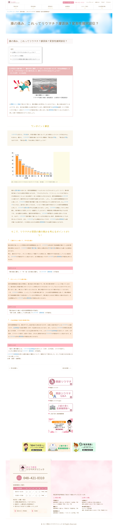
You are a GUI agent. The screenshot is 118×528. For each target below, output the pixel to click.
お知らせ (97, 2)
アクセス (108, 2)
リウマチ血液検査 (51, 331)
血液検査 (55, 107)
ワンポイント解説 (17, 56)
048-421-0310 (79, 2)
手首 (66, 137)
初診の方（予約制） (22, 509)
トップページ (90, 2)
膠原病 (51, 110)
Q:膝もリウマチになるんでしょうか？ (24, 52)
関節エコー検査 (15, 104)
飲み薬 (27, 208)
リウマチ (27, 110)
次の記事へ (14, 368)
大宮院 (36, 509)
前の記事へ (66, 368)
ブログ (103, 2)
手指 (54, 137)
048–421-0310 (34, 476)
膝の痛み (18, 190)
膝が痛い (35, 248)
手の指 (26, 134)
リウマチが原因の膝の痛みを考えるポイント (26, 59)
